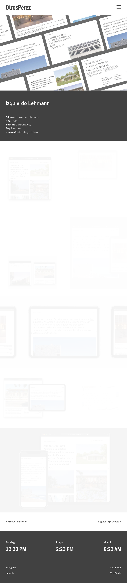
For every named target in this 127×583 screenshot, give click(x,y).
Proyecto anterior (17, 522)
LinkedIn (10, 573)
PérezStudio (115, 573)
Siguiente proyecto (109, 522)
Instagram (11, 568)
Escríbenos (115, 568)
